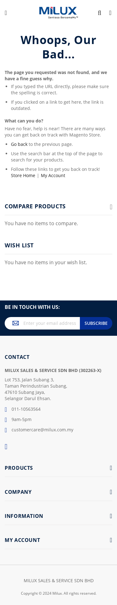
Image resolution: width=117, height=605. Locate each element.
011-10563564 (23, 409)
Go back (19, 144)
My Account (53, 175)
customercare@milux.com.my (39, 430)
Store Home (23, 175)
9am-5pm (18, 419)
